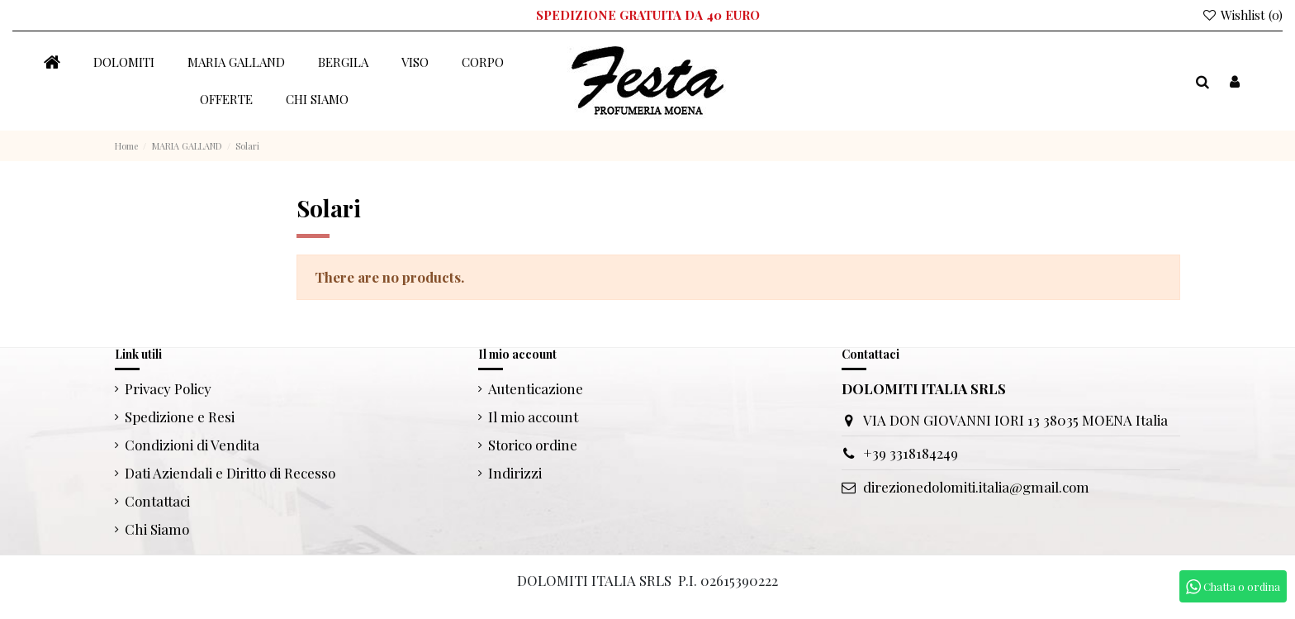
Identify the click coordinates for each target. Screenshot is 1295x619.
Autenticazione (535, 388)
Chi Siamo (157, 529)
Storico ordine (532, 445)
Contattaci (157, 501)
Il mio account (533, 416)
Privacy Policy (168, 388)
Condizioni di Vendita (192, 445)
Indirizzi (515, 473)
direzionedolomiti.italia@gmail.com (976, 487)
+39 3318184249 (910, 453)
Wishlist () (1242, 15)
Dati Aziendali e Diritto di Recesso (230, 473)
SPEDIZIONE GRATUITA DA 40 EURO (648, 15)
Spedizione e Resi (180, 416)
